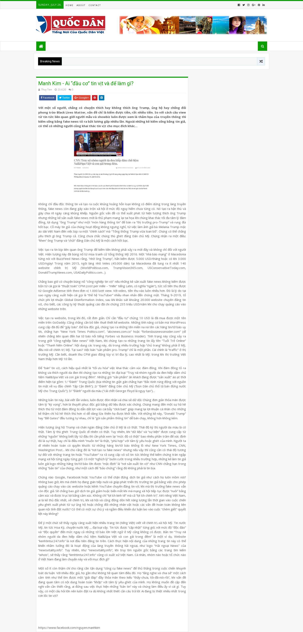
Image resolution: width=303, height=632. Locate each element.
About (81, 5)
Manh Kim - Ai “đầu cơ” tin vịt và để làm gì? (85, 83)
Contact (95, 5)
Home (70, 5)
